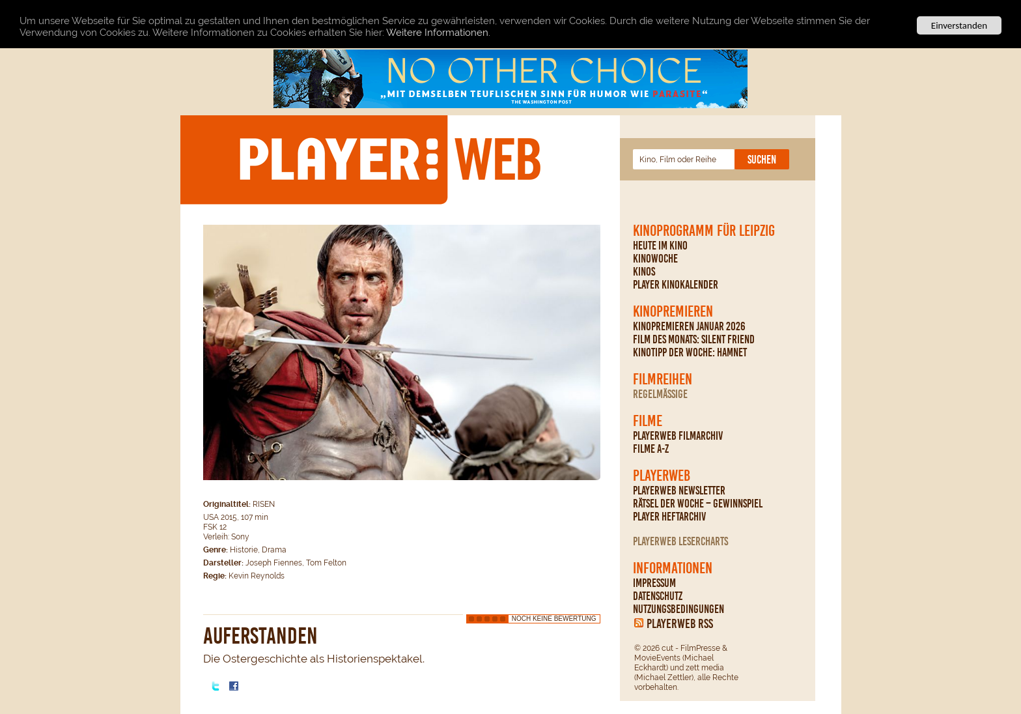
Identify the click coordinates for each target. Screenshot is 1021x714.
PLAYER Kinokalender (675, 285)
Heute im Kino (660, 245)
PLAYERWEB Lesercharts (680, 541)
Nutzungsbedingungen (678, 609)
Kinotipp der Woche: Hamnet (690, 352)
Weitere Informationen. (438, 32)
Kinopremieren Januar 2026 (689, 326)
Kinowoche (655, 258)
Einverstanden (959, 25)
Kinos (644, 272)
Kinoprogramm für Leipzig (704, 230)
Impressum (654, 583)
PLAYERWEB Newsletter (679, 490)
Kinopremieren (673, 311)
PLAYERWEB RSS (680, 623)
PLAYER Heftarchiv (669, 516)
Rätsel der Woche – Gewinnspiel (697, 503)
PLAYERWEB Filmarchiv (678, 436)
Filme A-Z (651, 449)
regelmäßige (660, 394)
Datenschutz (657, 596)
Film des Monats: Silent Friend (694, 339)
